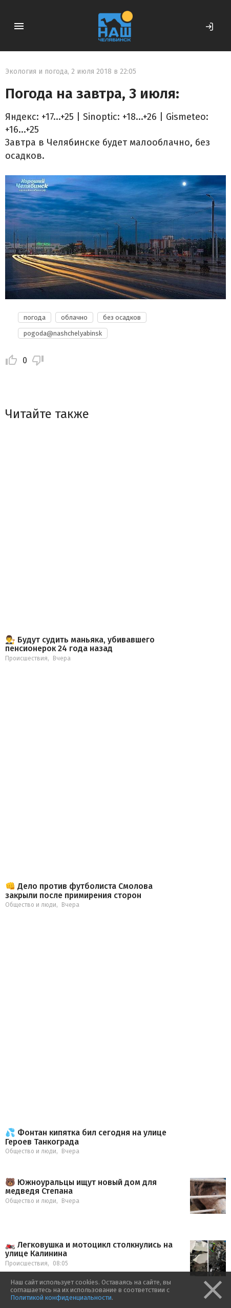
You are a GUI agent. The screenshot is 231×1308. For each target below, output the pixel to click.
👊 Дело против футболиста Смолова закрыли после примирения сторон (79, 891)
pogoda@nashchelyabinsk (63, 333)
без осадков (122, 317)
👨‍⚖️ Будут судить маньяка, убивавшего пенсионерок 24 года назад (80, 644)
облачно (74, 317)
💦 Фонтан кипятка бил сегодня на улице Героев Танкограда (85, 1137)
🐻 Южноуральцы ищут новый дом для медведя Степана (81, 1187)
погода (35, 317)
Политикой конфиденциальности (61, 1297)
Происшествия (26, 658)
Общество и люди (30, 904)
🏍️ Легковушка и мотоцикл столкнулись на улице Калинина (89, 1249)
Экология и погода (36, 71)
